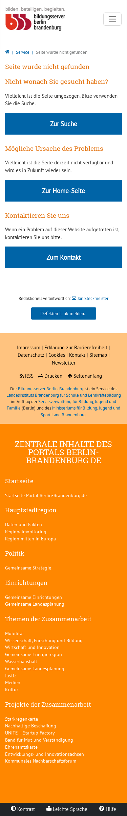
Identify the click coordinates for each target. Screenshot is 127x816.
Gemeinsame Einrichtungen (33, 597)
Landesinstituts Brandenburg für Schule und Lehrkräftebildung (63, 395)
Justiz (10, 675)
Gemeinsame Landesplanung (34, 604)
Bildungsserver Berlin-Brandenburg (50, 389)
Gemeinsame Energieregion (33, 654)
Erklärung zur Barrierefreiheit (75, 347)
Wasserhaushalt (21, 661)
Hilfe (107, 809)
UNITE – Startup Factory (30, 732)
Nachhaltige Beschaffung (30, 725)
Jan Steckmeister (93, 298)
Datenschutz (31, 355)
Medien (12, 682)
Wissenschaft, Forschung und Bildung (44, 640)
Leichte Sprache (66, 809)
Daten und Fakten (23, 524)
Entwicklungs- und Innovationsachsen (44, 754)
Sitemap (98, 355)
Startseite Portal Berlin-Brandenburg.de (46, 495)
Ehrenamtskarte (21, 747)
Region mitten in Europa (30, 538)
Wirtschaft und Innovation (32, 647)
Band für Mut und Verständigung (39, 740)
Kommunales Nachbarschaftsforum (40, 760)
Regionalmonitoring (25, 531)
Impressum (28, 347)
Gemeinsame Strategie (28, 567)
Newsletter (64, 362)
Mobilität (14, 633)
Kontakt (78, 355)
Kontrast (23, 809)
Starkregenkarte (21, 719)
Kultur (11, 689)
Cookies (56, 355)
